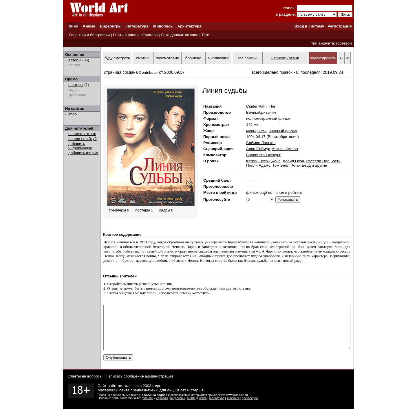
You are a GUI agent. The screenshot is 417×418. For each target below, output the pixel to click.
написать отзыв (82, 134)
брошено (193, 58)
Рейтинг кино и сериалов (135, 35)
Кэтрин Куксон (285, 149)
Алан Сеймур (258, 149)
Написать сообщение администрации (139, 385)
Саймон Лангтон (260, 143)
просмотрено (167, 58)
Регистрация (340, 26)
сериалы (162, 406)
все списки (247, 58)
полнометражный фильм (268, 118)
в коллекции (218, 58)
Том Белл (281, 165)
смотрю (142, 58)
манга (202, 406)
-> (347, 58)
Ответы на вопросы (85, 385)
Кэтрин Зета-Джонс (263, 161)
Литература (137, 26)
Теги (205, 35)
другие (321, 165)
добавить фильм (83, 153)
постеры (75, 84)
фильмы (147, 406)
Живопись (163, 26)
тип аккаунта (322, 43)
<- (341, 58)
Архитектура (189, 26)
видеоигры (177, 406)
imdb (72, 114)
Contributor (148, 72)
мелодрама (256, 130)
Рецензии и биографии (89, 35)
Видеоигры (111, 26)
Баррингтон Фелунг (263, 155)
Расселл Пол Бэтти (323, 161)
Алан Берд (301, 165)
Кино (73, 26)
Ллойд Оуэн (293, 161)
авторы (74, 60)
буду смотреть (117, 58)
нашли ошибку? (82, 139)
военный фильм (283, 130)
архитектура (250, 406)
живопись (233, 406)
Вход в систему (309, 26)
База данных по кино (179, 35)
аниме (191, 406)
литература (216, 406)
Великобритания (261, 112)
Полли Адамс (258, 165)
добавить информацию (80, 145)
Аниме (89, 26)
